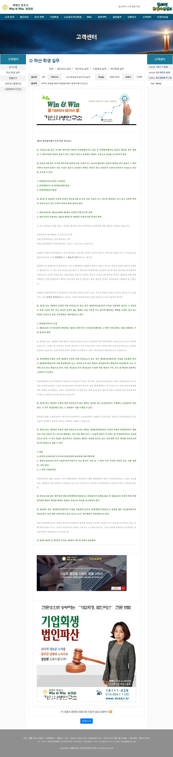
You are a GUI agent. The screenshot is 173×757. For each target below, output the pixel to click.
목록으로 (86, 721)
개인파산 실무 (82, 68)
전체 (51, 68)
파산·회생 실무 (13, 72)
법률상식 (13, 78)
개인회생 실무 (117, 68)
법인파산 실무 (64, 68)
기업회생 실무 (99, 68)
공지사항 (13, 67)
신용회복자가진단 (13, 89)
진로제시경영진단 (13, 84)
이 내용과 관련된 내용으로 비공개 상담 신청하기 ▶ (86, 711)
